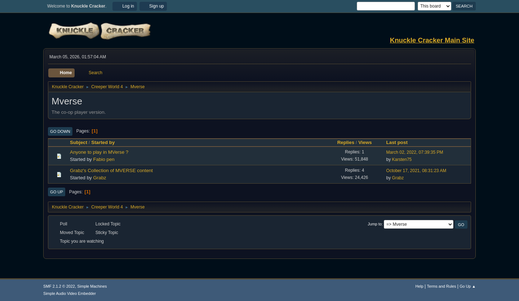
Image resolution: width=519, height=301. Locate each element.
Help (419, 286)
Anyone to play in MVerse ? (99, 152)
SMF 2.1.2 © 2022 (59, 286)
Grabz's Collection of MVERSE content (111, 170)
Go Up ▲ (468, 286)
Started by (103, 142)
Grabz (99, 177)
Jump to (374, 224)
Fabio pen (103, 159)
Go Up (56, 192)
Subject (78, 142)
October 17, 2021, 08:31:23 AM (416, 170)
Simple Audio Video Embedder (69, 293)
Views (365, 142)
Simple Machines (92, 286)
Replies (345, 142)
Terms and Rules (441, 286)
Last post (400, 142)
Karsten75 (402, 159)
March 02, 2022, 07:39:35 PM (414, 152)
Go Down (60, 131)
